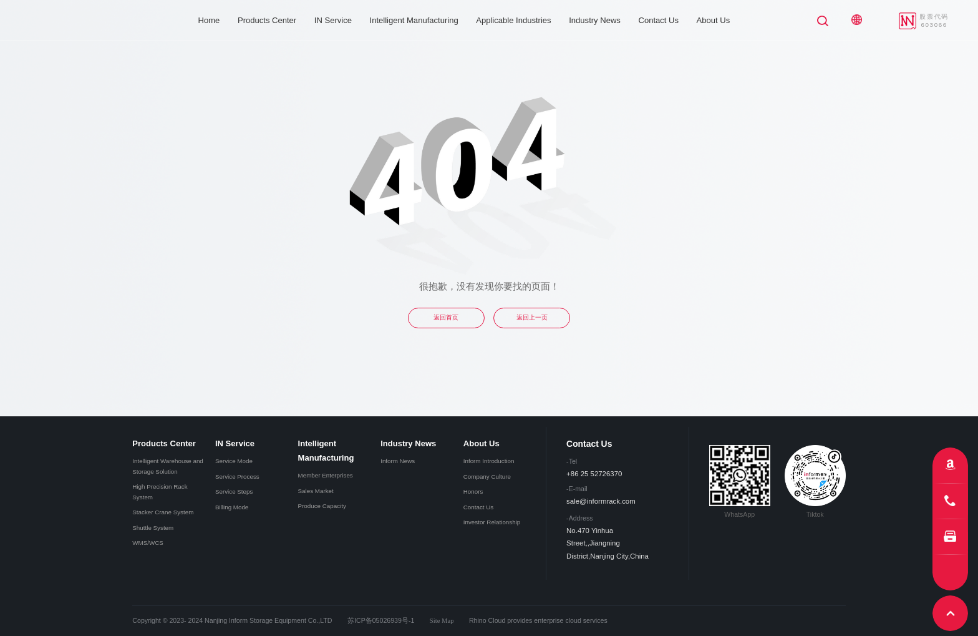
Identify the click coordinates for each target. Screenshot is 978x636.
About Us (713, 20)
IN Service (333, 20)
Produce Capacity (322, 505)
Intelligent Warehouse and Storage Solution (167, 465)
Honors (473, 491)
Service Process (237, 476)
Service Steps (234, 491)
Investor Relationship (492, 522)
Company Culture (487, 476)
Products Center (267, 20)
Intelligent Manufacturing (414, 20)
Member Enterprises (325, 475)
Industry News (595, 20)
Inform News (397, 460)
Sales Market (316, 490)
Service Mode (234, 460)
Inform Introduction (489, 460)
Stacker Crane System (162, 512)
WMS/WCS (147, 542)
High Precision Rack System (159, 491)
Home (209, 20)
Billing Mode (231, 507)
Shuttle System (152, 527)
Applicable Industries (513, 20)
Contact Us (658, 20)
